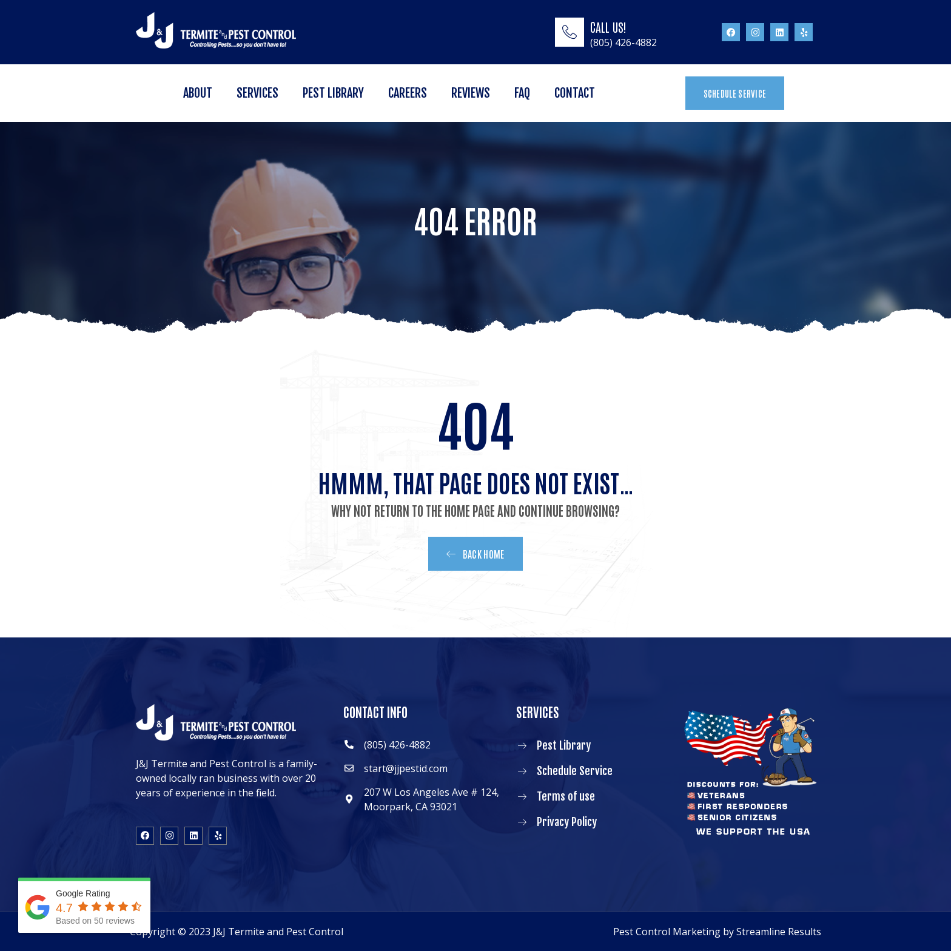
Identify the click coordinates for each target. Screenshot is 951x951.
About (197, 93)
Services (257, 93)
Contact (574, 93)
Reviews (470, 93)
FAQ (522, 93)
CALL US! (608, 27)
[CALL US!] (569, 32)
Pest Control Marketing (667, 931)
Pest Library (333, 93)
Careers (407, 93)
